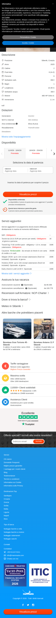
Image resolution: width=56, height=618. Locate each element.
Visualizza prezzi (28, 194)
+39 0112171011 (12, 552)
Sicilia (6, 506)
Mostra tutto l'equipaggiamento (16, 137)
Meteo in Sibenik (12, 306)
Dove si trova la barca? (16, 299)
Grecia (6, 502)
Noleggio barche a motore (14, 532)
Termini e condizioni (11, 479)
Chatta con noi (11, 559)
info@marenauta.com (14, 555)
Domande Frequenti (11, 462)
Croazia (7, 499)
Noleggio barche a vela (13, 529)
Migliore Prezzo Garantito (20, 369)
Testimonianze (9, 476)
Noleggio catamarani (12, 535)
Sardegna (7, 496)
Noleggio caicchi (10, 539)
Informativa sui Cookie (12, 482)
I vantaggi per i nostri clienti (14, 469)
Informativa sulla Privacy (13, 486)
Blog (5, 472)
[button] (53, 4)
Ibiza (6, 519)
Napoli (6, 515)
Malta (6, 509)
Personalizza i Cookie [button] (28, 37)
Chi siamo (8, 459)
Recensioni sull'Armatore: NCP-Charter (25, 293)
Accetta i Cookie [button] (28, 43)
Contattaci (8, 549)
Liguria (6, 512)
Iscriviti (39, 441)
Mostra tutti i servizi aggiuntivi (17, 273)
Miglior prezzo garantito (13, 466)
